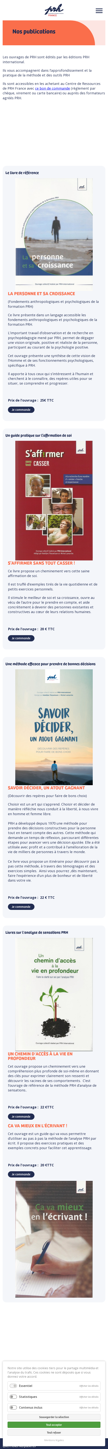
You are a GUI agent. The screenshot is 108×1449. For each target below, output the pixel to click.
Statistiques (28, 1397)
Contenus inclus (30, 1407)
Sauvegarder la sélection (54, 1417)
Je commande (21, 409)
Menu (98, 10)
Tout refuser (54, 1432)
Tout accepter (54, 1425)
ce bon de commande (52, 88)
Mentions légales (54, 1440)
